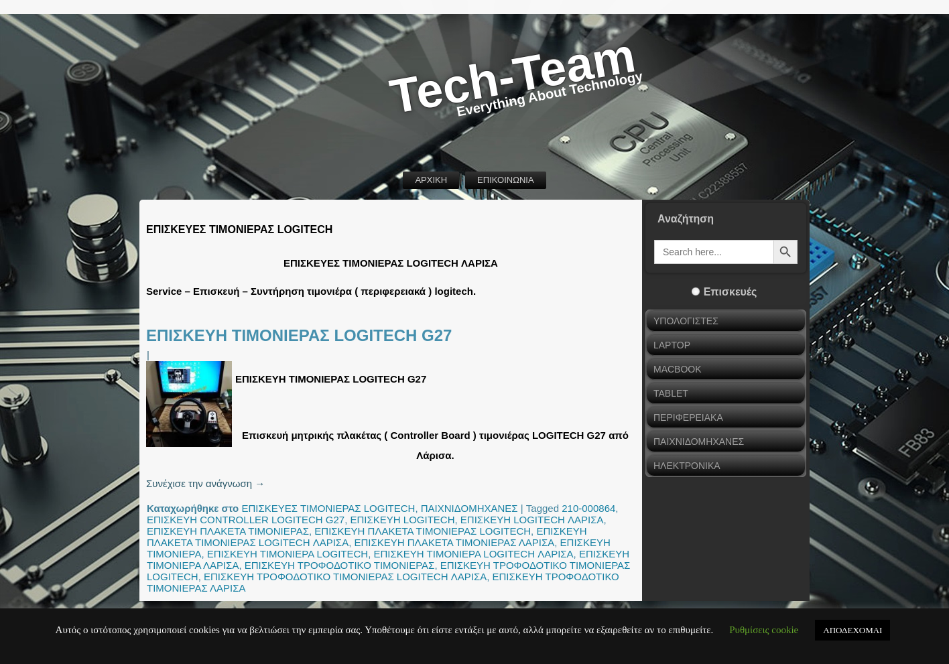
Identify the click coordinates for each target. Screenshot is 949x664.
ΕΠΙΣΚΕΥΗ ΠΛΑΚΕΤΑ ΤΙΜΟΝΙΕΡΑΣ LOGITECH (422, 531)
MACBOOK (677, 369)
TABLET (670, 393)
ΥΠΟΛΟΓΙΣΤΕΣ (685, 321)
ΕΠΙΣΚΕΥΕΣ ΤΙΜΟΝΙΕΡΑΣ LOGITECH (328, 508)
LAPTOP (671, 345)
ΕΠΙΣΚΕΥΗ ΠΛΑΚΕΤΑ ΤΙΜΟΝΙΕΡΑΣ (228, 531)
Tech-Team (512, 76)
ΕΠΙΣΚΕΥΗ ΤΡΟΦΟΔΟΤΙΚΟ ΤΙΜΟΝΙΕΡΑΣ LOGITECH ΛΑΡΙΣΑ (345, 576)
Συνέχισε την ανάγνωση (205, 483)
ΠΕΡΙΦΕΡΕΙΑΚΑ (688, 417)
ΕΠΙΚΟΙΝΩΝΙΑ (505, 180)
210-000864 (588, 508)
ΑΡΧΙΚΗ (431, 180)
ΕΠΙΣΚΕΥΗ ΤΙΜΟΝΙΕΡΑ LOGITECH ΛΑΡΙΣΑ (474, 553)
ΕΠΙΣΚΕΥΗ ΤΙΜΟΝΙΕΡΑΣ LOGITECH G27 (299, 335)
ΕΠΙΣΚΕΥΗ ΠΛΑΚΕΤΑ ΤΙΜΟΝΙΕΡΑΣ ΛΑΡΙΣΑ (455, 542)
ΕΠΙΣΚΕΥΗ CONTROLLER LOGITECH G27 (245, 519)
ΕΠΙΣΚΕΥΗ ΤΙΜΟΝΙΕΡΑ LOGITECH (287, 553)
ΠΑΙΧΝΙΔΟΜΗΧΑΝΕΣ (469, 508)
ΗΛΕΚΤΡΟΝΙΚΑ (686, 465)
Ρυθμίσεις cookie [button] (763, 629)
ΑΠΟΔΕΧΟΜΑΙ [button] (852, 630)
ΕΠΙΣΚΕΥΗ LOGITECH (403, 519)
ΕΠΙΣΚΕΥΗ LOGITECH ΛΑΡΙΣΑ (532, 519)
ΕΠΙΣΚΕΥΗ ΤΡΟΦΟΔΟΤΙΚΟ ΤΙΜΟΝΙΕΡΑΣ (340, 565)
